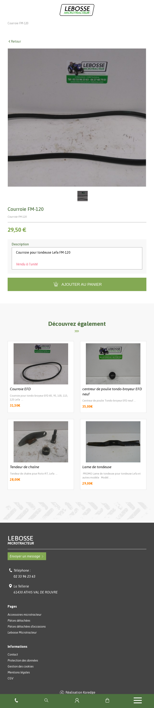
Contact (13, 660)
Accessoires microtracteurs (64, 23)
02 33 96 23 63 (24, 582)
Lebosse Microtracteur (22, 23)
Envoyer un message (27, 562)
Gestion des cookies (21, 672)
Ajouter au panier (77, 290)
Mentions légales (19, 678)
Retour (14, 47)
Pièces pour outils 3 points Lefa (111, 23)
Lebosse (77, 546)
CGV (10, 684)
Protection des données (23, 666)
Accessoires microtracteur (24, 620)
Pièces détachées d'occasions (27, 632)
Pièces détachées (19, 626)
